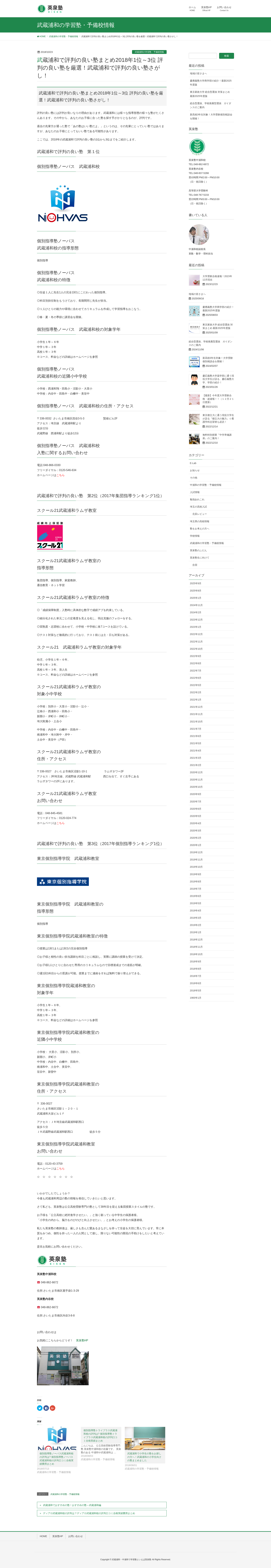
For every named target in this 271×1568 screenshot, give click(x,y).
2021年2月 (196, 765)
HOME (43, 1536)
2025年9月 (196, 583)
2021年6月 (196, 736)
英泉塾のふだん (198, 550)
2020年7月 (196, 801)
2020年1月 (196, 845)
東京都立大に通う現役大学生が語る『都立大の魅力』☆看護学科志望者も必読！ (218, 418)
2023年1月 (196, 627)
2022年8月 (196, 663)
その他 (193, 477)
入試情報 (195, 492)
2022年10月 (196, 648)
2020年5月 (196, 816)
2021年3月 (196, 757)
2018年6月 (196, 983)
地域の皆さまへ (198, 73)
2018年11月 (196, 946)
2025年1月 (196, 597)
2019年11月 (196, 859)
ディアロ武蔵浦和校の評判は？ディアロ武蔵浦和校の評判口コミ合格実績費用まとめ (89, 1513)
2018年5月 (196, 990)
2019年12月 (196, 852)
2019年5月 (196, 903)
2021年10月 (196, 721)
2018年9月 (196, 961)
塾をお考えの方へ (199, 528)
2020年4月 (196, 823)
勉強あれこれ (197, 499)
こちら (60, 475)
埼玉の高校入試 (198, 506)
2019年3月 (196, 917)
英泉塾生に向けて (199, 557)
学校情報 (195, 535)
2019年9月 (196, 874)
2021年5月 (196, 743)
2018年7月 (196, 976)
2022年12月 (196, 634)
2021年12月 (196, 706)
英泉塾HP (82, 1340)
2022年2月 (196, 692)
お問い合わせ (75, 1536)
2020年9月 (196, 794)
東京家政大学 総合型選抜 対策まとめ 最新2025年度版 (210, 94)
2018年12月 (196, 939)
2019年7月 (196, 888)
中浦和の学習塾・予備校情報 (205, 485)
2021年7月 (196, 728)
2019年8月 (196, 881)
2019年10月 (196, 866)
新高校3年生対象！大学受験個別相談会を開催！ (211, 116)
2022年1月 (196, 699)
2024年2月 (196, 612)
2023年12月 (196, 619)
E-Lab (193, 463)
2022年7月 (196, 670)
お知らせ (195, 470)
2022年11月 (196, 641)
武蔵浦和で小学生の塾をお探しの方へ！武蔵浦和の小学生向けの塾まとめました (144, 1457)
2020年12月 (196, 772)
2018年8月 (196, 968)
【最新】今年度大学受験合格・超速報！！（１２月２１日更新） (218, 399)
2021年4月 (196, 750)
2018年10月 (196, 954)
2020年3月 (196, 830)
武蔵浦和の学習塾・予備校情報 (149, 52)
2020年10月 (196, 786)
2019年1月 (196, 932)
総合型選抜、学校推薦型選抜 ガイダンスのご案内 (210, 105)
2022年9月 (196, 656)
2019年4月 (196, 910)
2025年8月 (196, 590)
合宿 (194, 564)
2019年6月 (196, 896)
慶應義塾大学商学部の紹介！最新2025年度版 (211, 82)
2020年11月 (196, 779)
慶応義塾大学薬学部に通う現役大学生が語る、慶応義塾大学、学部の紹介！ (218, 379)
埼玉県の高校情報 (199, 521)
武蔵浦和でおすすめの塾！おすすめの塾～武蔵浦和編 (72, 1505)
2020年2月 (196, 837)
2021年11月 (196, 714)
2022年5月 (196, 685)
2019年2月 (196, 925)
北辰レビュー (199, 514)
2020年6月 (196, 808)
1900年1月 (196, 997)
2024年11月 (196, 605)
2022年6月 (196, 677)
